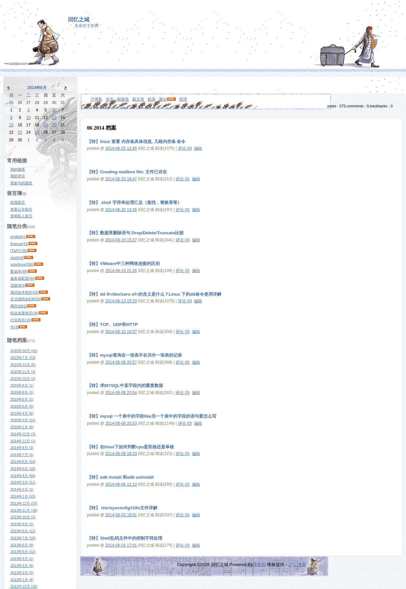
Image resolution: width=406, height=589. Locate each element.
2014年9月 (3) (21, 448)
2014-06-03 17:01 (121, 545)
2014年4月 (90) (22, 476)
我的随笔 (17, 169)
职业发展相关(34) (24, 313)
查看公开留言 (21, 209)
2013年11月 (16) (23, 510)
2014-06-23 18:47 (121, 179)
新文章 (138, 99)
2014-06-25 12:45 (121, 148)
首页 (110, 99)
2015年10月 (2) (22, 379)
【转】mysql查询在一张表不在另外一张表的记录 (134, 355)
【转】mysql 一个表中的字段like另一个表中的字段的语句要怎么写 (151, 416)
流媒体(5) (18, 285)
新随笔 (123, 99)
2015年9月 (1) (21, 385)
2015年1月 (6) (21, 427)
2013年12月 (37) (23, 503)
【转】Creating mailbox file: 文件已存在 (127, 171)
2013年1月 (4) (21, 580)
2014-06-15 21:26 (121, 270)
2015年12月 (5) (22, 365)
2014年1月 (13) (22, 496)
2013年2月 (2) (21, 573)
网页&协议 (18, 306)
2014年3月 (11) (22, 482)
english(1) (18, 237)
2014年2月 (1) (21, 489)
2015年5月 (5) (21, 406)
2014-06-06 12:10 (121, 484)
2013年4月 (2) (21, 559)
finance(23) (19, 244)
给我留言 (17, 202)
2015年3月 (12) (22, 420)
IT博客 (96, 99)
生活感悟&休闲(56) (25, 299)
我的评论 (17, 176)
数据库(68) (19, 271)
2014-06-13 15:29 (121, 301)
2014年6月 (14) (22, 462)
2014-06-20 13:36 (121, 209)
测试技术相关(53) (24, 292)
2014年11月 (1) (22, 441)
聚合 (163, 99)
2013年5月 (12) (22, 552)
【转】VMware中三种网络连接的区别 (123, 263)
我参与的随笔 (21, 183)
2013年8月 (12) (22, 531)
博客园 (259, 564)
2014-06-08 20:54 (121, 392)
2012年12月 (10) (23, 586)
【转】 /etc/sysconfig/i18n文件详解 (122, 507)
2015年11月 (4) (22, 372)
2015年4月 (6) (21, 413)
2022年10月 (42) (23, 351)
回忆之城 (78, 19)
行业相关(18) (21, 320)
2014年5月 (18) (22, 469)
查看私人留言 (21, 216)
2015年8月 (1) (21, 392)
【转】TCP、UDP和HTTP (112, 324)
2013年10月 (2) (22, 517)
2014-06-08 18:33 (121, 453)
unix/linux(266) (22, 264)
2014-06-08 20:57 (121, 362)
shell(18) (17, 258)
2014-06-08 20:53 (121, 423)
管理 (183, 99)
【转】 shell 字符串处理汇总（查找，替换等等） (134, 202)
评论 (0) (185, 148)
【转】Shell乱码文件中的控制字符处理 (124, 538)
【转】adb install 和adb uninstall (120, 477)
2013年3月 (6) (21, 566)
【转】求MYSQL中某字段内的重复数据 (125, 385)
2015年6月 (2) (21, 399)
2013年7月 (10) (22, 538)
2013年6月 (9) (21, 545)
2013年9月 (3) (21, 524)
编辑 (198, 148)
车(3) (14, 327)
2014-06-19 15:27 (121, 240)
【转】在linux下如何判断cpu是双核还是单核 (130, 446)
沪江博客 (297, 564)
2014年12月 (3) (22, 434)
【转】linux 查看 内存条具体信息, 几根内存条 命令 (136, 141)
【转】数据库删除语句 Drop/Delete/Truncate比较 (135, 232)
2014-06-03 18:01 (121, 515)
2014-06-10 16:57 (121, 331)
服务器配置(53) (22, 278)
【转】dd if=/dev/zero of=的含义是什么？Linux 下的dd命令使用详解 (154, 294)
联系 (152, 99)
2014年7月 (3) (21, 455)
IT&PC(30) (19, 251)
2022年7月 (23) (22, 358)
